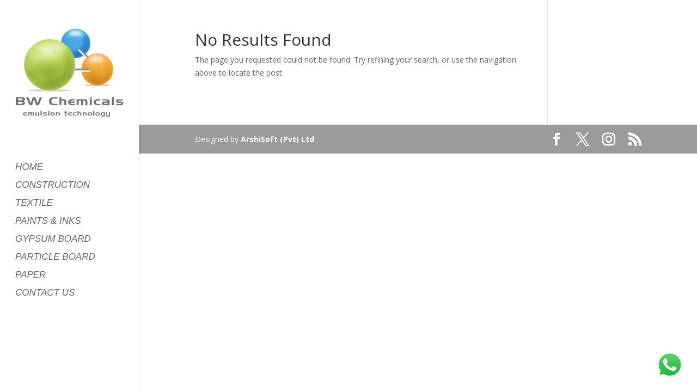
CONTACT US (45, 293)
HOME (29, 167)
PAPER (30, 275)
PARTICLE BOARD (55, 257)
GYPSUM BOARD (53, 239)
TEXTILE (34, 203)
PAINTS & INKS (48, 221)
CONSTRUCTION (52, 185)
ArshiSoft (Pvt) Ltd (277, 139)
